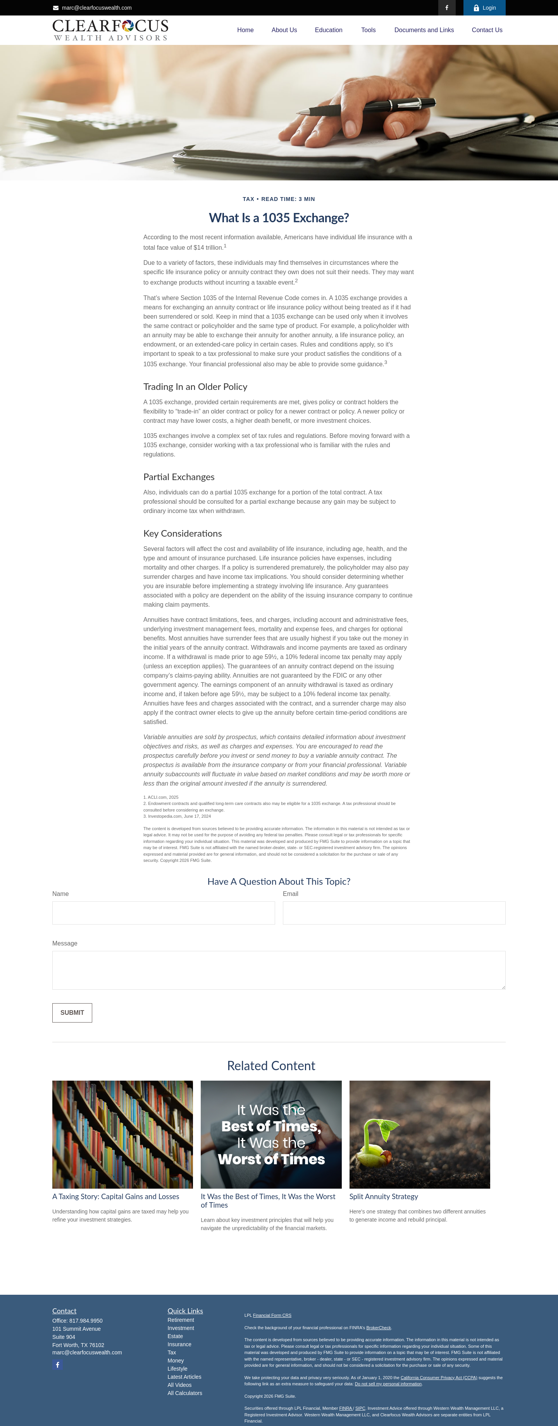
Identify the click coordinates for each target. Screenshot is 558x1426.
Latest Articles (185, 1377)
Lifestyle (178, 1369)
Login (484, 8)
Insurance (179, 1344)
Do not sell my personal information (388, 1383)
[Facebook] (447, 7)
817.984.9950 (86, 1321)
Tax (172, 1352)
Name (60, 894)
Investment (181, 1328)
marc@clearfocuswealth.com (92, 8)
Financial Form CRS (272, 1315)
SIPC (360, 1408)
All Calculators (185, 1393)
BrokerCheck (378, 1327)
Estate (175, 1336)
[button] (245, 30)
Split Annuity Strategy (384, 1196)
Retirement (181, 1320)
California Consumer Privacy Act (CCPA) (439, 1377)
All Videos (180, 1385)
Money (176, 1360)
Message (65, 943)
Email (290, 894)
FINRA (346, 1408)
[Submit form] (72, 1013)
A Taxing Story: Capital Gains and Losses (115, 1196)
